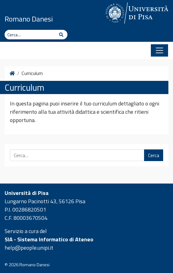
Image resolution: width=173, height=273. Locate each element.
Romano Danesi (29, 18)
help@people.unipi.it (29, 247)
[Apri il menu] (159, 50)
